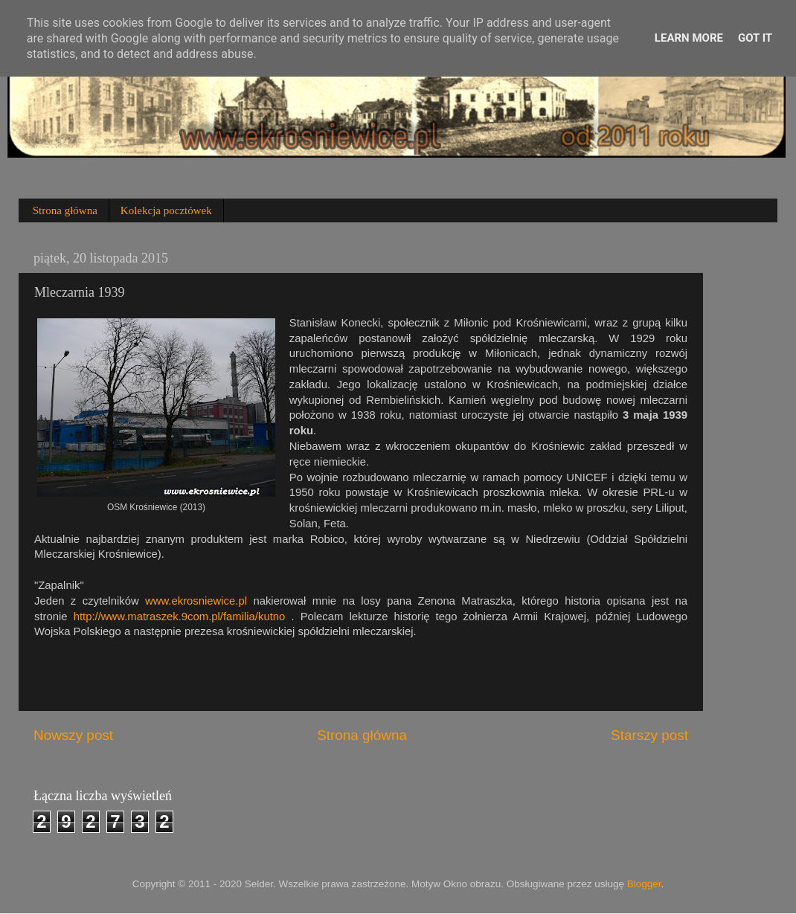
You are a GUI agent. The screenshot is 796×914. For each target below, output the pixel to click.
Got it (755, 38)
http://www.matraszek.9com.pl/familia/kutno (180, 616)
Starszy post (649, 735)
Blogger (644, 883)
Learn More (689, 38)
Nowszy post (73, 735)
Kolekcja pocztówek (166, 210)
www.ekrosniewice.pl (196, 601)
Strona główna (65, 210)
